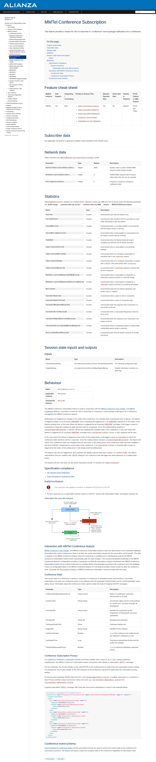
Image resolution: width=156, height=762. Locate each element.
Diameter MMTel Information (17, 41)
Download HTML (73, 12)
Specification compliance (57, 63)
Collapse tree (8, 135)
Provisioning (9, 111)
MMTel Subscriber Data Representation (16, 67)
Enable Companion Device (14, 128)
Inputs (51, 58)
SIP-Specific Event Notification (58, 473)
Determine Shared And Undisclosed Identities (16, 36)
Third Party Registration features (14, 95)
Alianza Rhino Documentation (11, 12)
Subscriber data (52, 48)
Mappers (8, 105)
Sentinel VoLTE (30, 12)
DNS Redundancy (11, 120)
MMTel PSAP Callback (15, 64)
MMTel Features (12, 31)
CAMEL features (12, 99)
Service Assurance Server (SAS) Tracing (15, 131)
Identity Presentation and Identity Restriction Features (17, 51)
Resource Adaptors (11, 122)
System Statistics (11, 124)
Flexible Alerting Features (16, 43)
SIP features (11, 27)
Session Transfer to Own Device (16, 81)
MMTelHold (12, 76)
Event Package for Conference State (60, 476)
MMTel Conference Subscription (14, 57)
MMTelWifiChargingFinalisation (18, 78)
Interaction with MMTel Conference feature (64, 71)
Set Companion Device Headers (16, 85)
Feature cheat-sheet (54, 45)
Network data (51, 50)
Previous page (50, 759)
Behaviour (50, 60)
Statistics (50, 53)
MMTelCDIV (12, 70)
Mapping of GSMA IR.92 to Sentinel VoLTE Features (14, 108)
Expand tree (15, 135)
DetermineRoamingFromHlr (17, 39)
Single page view (58, 12)
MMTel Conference (14, 54)
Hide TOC (44, 12)
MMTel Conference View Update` (113, 409)
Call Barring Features (15, 33)
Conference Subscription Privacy (62, 76)
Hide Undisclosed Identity (16, 48)
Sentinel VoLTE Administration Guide (15, 23)
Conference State (57, 73)
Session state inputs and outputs (58, 55)
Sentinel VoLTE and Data (13, 113)
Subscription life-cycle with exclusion (66, 68)
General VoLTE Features (15, 29)
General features (13, 101)
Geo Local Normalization (16, 46)
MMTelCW (12, 72)
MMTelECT (12, 74)
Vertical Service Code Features (15, 89)
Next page (60, 759)
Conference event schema (58, 78)
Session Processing (12, 116)
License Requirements (12, 126)
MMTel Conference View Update (16, 61)
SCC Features (12, 92)
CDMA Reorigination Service (14, 103)
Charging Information (12, 118)
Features (8, 25)
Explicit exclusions (57, 65)
